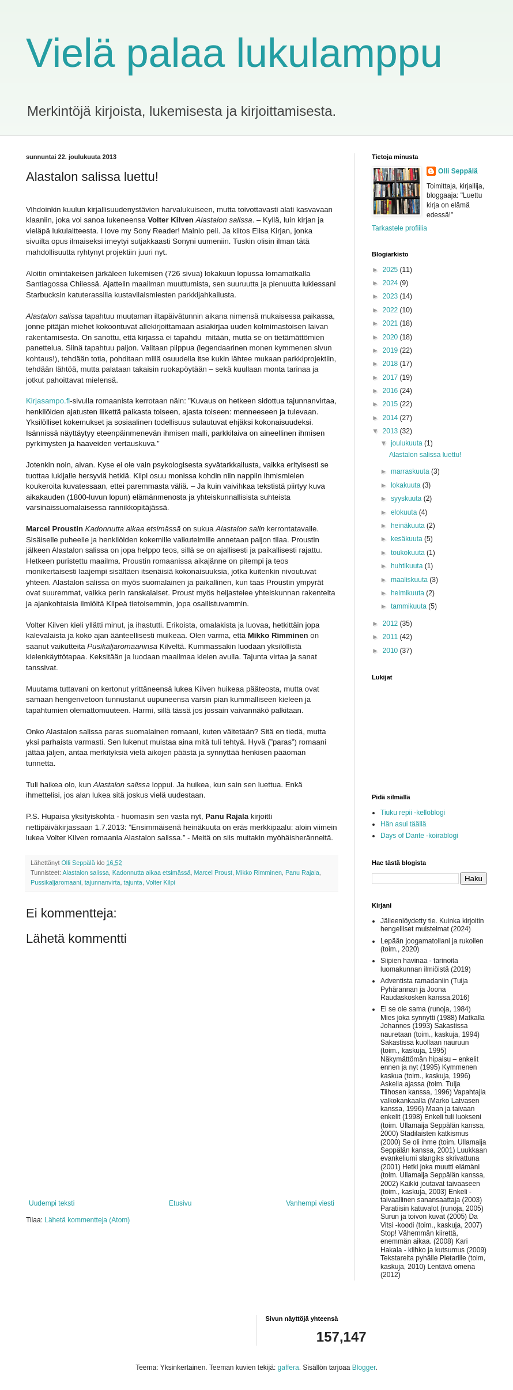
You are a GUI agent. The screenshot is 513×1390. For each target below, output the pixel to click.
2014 (391, 418)
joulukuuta (407, 443)
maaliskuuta (410, 580)
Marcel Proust (213, 872)
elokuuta (405, 512)
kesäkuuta (407, 539)
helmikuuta (408, 593)
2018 (391, 364)
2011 (391, 637)
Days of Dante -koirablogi (419, 836)
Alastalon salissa (85, 872)
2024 (391, 283)
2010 (391, 651)
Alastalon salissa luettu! (425, 455)
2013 (391, 431)
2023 (391, 296)
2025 (391, 270)
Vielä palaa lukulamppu (234, 53)
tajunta (132, 882)
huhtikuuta (408, 566)
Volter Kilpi (160, 882)
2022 (391, 310)
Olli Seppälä (458, 171)
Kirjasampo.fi (48, 400)
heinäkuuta (409, 526)
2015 (391, 404)
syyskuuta (407, 498)
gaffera (288, 1367)
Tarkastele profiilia (399, 228)
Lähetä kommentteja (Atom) (87, 1220)
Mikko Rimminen (259, 872)
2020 (391, 337)
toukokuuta (409, 553)
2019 (391, 350)
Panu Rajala (302, 872)
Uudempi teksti (51, 1203)
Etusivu (180, 1203)
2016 (391, 391)
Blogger (364, 1367)
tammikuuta (409, 606)
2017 (391, 377)
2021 (391, 323)
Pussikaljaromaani (56, 882)
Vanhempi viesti (310, 1203)
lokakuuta (407, 485)
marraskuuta (411, 471)
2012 (391, 624)
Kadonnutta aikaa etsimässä (151, 872)
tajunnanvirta (102, 882)
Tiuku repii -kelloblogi (412, 813)
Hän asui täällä (403, 824)
